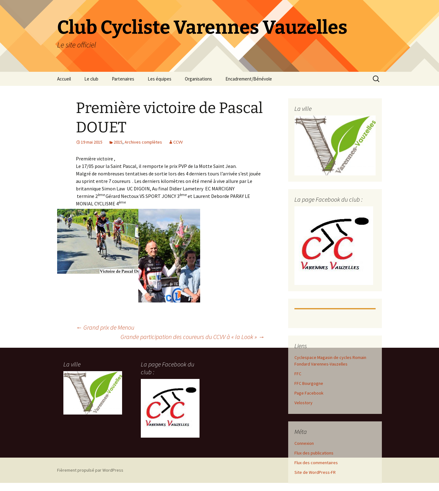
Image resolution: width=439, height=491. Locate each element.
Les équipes (159, 79)
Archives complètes (143, 142)
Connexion (304, 443)
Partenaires (123, 79)
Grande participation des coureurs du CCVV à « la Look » (192, 337)
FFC (297, 373)
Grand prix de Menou (105, 327)
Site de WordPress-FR (315, 472)
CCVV (178, 142)
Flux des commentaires (316, 462)
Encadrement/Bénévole (248, 79)
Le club (91, 79)
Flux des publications (313, 453)
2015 (118, 142)
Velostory (303, 402)
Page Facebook (308, 393)
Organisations (198, 79)
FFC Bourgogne (308, 383)
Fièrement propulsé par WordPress (90, 470)
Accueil (64, 79)
